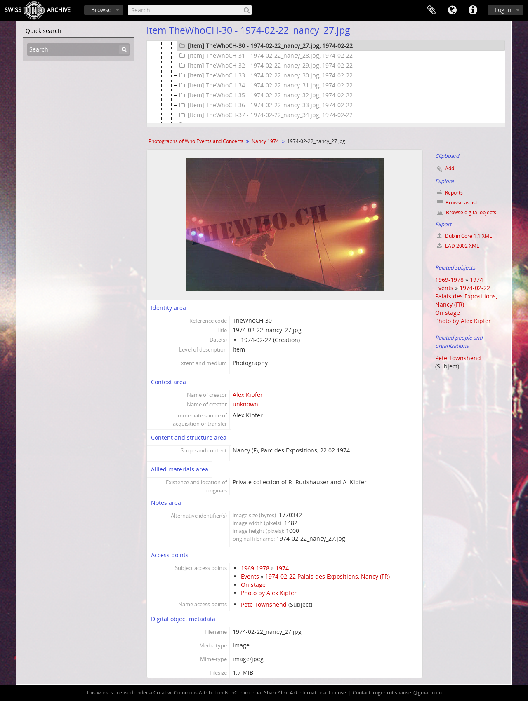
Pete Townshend (264, 604)
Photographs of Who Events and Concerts (195, 141)
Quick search (43, 31)
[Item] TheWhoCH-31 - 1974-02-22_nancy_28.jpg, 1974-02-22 (265, 56)
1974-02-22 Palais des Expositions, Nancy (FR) (327, 576)
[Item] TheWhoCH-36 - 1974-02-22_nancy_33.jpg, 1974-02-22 (265, 105)
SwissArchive (38, 10)
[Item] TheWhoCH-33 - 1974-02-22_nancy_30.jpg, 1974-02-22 (265, 75)
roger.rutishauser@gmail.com (407, 692)
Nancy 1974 (265, 141)
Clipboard (431, 10)
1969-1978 (255, 568)
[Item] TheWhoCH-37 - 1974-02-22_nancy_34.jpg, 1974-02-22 (265, 115)
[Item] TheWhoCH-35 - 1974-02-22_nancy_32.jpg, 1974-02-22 (265, 95)
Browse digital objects (466, 212)
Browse (101, 10)
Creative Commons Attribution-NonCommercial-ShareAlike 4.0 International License (249, 692)
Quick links (472, 10)
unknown (245, 404)
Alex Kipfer (248, 395)
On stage (253, 584)
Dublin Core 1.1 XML (464, 235)
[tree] (326, 82)
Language (452, 10)
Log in (503, 10)
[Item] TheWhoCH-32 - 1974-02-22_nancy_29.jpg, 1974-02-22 (265, 65)
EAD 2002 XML (458, 245)
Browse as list (457, 202)
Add (449, 168)
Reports (450, 192)
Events (250, 576)
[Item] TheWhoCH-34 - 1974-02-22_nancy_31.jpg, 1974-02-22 (265, 85)
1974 (282, 568)
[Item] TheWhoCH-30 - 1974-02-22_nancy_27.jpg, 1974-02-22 (265, 46)
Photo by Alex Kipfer (269, 593)
